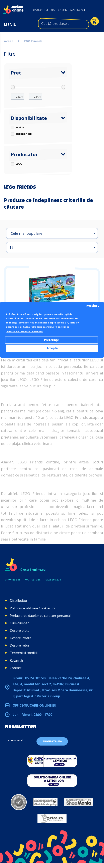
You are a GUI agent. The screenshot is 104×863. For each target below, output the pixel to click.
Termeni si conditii (23, 653)
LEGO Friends (32, 41)
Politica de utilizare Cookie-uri (32, 608)
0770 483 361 (40, 10)
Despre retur (19, 645)
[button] (52, 233)
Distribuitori (19, 600)
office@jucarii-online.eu (34, 705)
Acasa (8, 41)
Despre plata (19, 630)
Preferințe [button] (51, 340)
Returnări (17, 660)
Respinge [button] (92, 305)
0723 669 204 (77, 10)
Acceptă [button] (52, 348)
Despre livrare (20, 638)
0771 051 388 (59, 10)
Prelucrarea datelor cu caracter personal (40, 615)
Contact (15, 668)
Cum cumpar (19, 623)
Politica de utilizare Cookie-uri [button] (24, 331)
